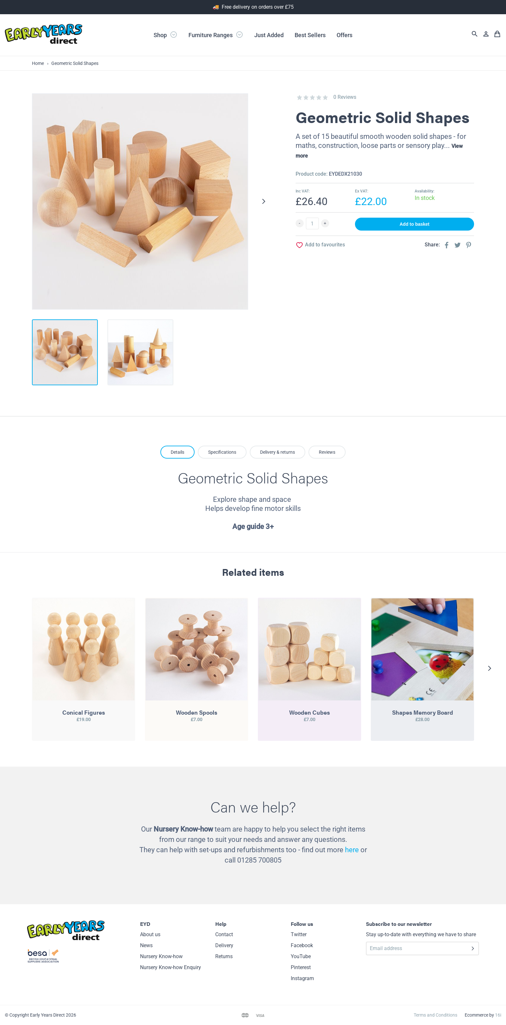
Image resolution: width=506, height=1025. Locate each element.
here (352, 850)
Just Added (269, 35)
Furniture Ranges (215, 34)
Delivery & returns (277, 452)
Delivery (224, 945)
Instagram (302, 978)
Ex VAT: (361, 191)
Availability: (424, 191)
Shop (165, 34)
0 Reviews (344, 97)
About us (150, 934)
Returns (224, 956)
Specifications (222, 452)
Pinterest (301, 967)
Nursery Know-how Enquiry (170, 967)
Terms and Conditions (435, 1015)
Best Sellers (310, 35)
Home (38, 63)
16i (498, 1015)
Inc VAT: (303, 191)
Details (177, 452)
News (146, 945)
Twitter (299, 934)
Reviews (327, 452)
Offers (344, 35)
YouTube (301, 956)
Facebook (302, 945)
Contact (224, 934)
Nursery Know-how (161, 956)
